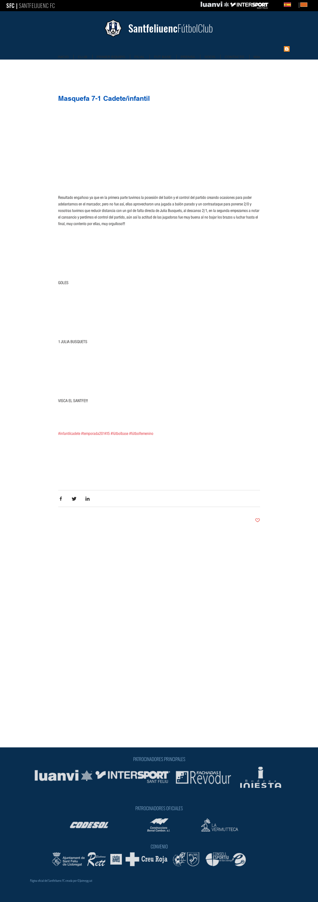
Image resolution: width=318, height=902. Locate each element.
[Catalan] (303, 4)
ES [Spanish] (295, 4)
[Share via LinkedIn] (87, 498)
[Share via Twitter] (74, 498)
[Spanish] (287, 4)
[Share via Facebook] (60, 498)
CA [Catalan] (312, 4)
